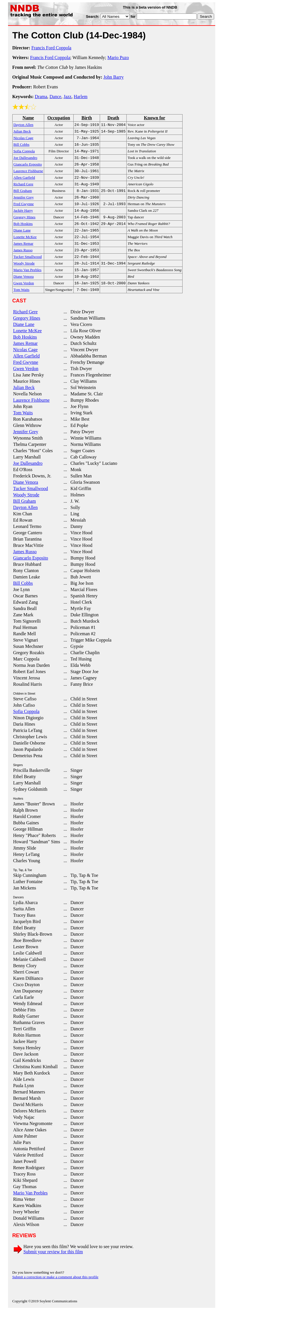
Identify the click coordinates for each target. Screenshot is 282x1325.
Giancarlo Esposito (30, 572)
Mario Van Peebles (30, 1207)
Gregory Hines (26, 333)
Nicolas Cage (25, 364)
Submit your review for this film (53, 1266)
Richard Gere (25, 326)
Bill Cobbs (23, 598)
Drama (41, 96)
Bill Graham (24, 516)
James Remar (25, 358)
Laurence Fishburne (31, 415)
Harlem (80, 96)
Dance (55, 96)
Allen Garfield (26, 370)
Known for (154, 117)
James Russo (25, 566)
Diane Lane (23, 339)
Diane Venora (25, 497)
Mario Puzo (118, 57)
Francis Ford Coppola (51, 47)
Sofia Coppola (26, 726)
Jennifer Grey (25, 446)
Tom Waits (23, 427)
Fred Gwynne (25, 377)
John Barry (113, 77)
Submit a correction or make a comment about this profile (55, 1292)
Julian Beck (24, 402)
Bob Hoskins (25, 351)
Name (28, 117)
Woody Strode (26, 509)
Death (113, 117)
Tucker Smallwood (30, 503)
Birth (86, 117)
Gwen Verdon (25, 383)
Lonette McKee (27, 345)
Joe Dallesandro (28, 478)
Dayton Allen (25, 522)
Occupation (58, 117)
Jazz (68, 96)
